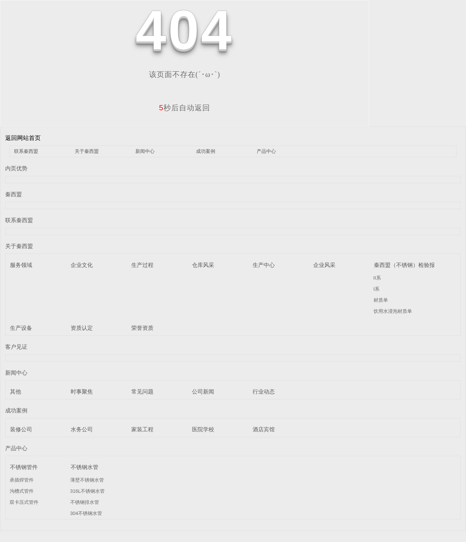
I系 (377, 289)
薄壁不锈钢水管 (87, 480)
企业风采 (324, 265)
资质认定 (82, 328)
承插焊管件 (22, 480)
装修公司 (21, 429)
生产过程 (142, 265)
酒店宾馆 (264, 429)
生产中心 (264, 265)
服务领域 (21, 265)
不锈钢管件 (24, 467)
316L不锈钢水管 (87, 491)
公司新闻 (203, 391)
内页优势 (16, 168)
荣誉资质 (142, 328)
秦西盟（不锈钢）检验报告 (407, 265)
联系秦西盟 (26, 151)
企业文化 (82, 265)
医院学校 (203, 429)
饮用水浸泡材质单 (393, 311)
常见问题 (142, 391)
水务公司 (82, 429)
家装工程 (142, 429)
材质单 (381, 300)
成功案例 (205, 151)
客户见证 (16, 347)
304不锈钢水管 (86, 513)
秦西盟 (13, 194)
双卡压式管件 (24, 502)
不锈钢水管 (84, 467)
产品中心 (266, 151)
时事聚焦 (82, 391)
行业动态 (264, 391)
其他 (15, 391)
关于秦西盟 (87, 151)
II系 (377, 278)
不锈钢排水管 (84, 502)
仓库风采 (203, 265)
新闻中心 (145, 151)
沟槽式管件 (22, 491)
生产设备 (21, 328)
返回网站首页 (23, 138)
